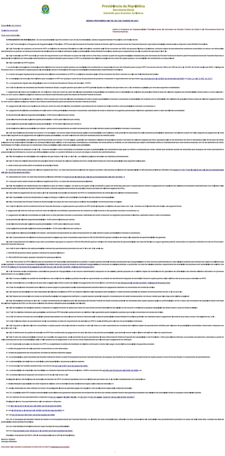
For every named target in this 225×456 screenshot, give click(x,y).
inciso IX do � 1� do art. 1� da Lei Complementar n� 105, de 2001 (93, 177)
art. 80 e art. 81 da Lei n (113, 370)
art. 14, (96, 397)
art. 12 (83, 397)
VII (183, 170)
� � (36, 410)
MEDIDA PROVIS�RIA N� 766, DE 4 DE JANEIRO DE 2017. (112, 21)
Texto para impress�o (10, 35)
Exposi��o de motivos (11, 25)
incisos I (176, 170)
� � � (36, 406)
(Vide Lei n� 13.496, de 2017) (199, 79)
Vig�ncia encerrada (9, 30)
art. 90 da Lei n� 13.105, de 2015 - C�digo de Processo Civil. (144, 283)
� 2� (66, 397)
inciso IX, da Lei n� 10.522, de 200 (118, 397)
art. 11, (56, 397)
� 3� (74, 397)
